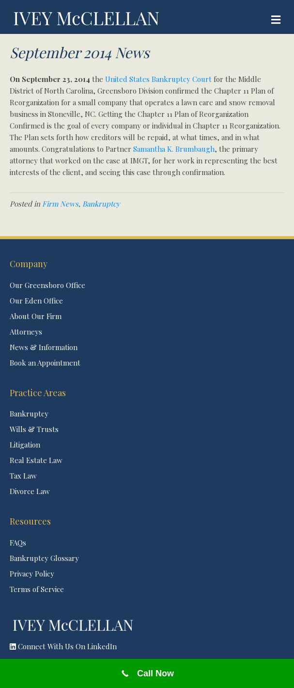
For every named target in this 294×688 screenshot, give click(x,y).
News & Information (43, 347)
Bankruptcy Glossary (44, 558)
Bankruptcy (101, 203)
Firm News (60, 203)
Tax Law (23, 475)
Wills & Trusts (34, 429)
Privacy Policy (32, 573)
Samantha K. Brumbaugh (174, 149)
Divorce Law (30, 491)
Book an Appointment (45, 363)
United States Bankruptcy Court (158, 79)
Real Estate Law (36, 460)
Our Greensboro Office (47, 285)
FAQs (18, 542)
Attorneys (26, 331)
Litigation (25, 444)
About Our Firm (36, 316)
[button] (147, 646)
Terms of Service (37, 589)
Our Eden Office (36, 300)
